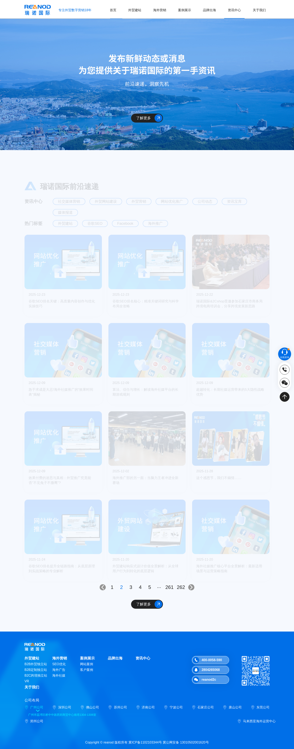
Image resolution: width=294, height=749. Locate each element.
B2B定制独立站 (35, 670)
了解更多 (149, 118)
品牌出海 (209, 10)
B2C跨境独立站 (35, 675)
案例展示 (184, 10)
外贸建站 (134, 10)
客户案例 (86, 670)
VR (26, 681)
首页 (113, 10)
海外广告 (58, 670)
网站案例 (86, 664)
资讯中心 (234, 10)
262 (181, 587)
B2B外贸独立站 (35, 664)
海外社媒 (58, 675)
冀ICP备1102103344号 (145, 742)
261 (169, 587)
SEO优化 (59, 664)
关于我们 (259, 10)
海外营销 (159, 10)
